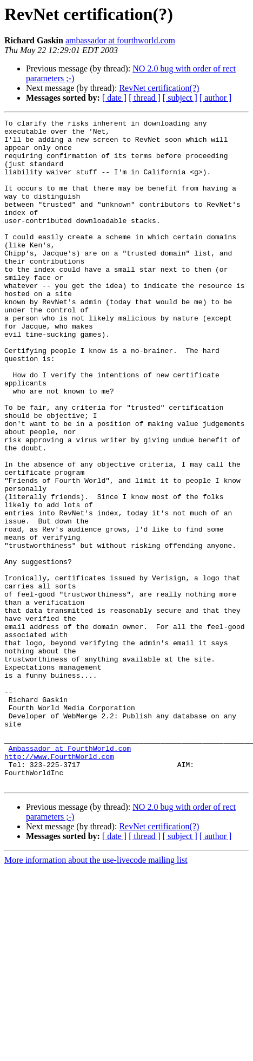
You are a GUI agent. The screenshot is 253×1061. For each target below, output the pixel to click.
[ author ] (215, 97)
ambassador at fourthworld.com (120, 40)
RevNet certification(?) (159, 88)
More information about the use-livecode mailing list (96, 993)
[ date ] (114, 97)
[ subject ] (180, 97)
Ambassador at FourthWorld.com (70, 875)
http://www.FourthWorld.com (59, 884)
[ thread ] (145, 97)
